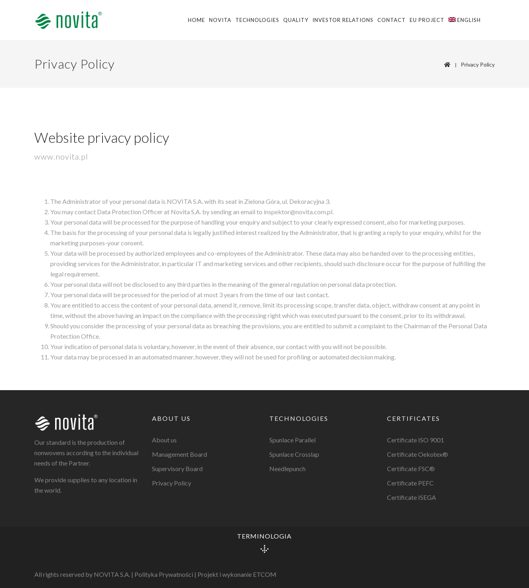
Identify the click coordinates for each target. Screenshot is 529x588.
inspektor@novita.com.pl (298, 211)
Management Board (179, 454)
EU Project (427, 20)
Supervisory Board (177, 468)
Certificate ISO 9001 (415, 440)
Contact (391, 20)
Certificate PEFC (410, 483)
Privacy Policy (478, 64)
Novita (220, 20)
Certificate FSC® (411, 468)
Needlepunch (287, 468)
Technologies (257, 20)
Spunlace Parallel (292, 440)
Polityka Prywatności (163, 574)
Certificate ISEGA (411, 497)
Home (196, 20)
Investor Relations (342, 20)
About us (164, 440)
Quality (295, 20)
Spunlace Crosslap (294, 454)
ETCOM (264, 574)
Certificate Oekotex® (417, 454)
